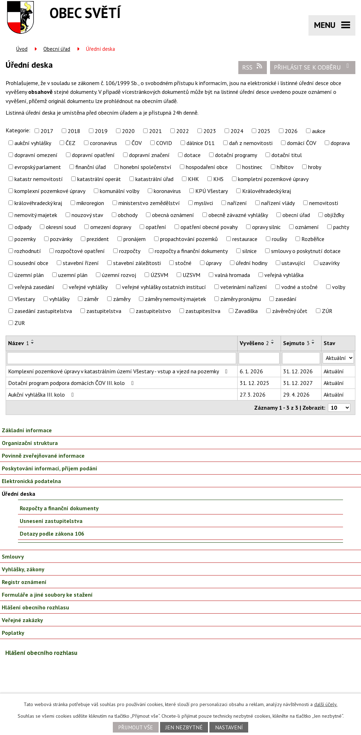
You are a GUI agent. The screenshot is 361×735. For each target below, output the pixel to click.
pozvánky (61, 238)
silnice (249, 250)
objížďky (334, 214)
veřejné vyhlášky (88, 286)
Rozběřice (312, 238)
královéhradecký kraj (38, 202)
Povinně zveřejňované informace (43, 455)
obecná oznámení (173, 214)
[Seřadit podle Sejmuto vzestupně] (313, 340)
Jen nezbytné (184, 727)
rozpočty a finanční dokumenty (191, 250)
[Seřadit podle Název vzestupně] (33, 340)
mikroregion (90, 202)
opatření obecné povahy (209, 226)
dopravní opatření (93, 154)
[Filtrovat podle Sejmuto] (301, 358)
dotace (192, 154)
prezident (98, 238)
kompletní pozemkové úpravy (273, 178)
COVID (164, 142)
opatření (156, 226)
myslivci (203, 202)
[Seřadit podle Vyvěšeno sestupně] (273, 343)
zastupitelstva (103, 310)
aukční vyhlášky (32, 142)
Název (18, 343)
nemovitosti (323, 202)
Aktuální (334, 371)
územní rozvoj (119, 274)
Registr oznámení (24, 581)
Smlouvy (13, 556)
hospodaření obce (207, 166)
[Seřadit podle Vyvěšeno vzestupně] (273, 340)
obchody (127, 214)
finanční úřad (90, 166)
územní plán (29, 274)
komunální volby (119, 190)
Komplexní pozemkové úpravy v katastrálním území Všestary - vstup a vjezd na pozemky (119, 371)
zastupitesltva (202, 310)
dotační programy (236, 154)
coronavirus (103, 142)
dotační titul (286, 154)
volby (338, 286)
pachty (341, 226)
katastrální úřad (154, 178)
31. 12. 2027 (298, 382)
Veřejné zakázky (22, 619)
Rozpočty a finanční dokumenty (59, 508)
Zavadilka (246, 310)
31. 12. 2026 (298, 371)
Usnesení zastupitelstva (51, 520)
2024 (237, 130)
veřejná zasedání (34, 286)
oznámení (307, 226)
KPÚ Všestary (211, 190)
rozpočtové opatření (80, 250)
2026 (291, 130)
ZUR (19, 322)
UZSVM (191, 274)
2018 (74, 130)
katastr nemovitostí (38, 178)
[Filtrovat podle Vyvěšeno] (259, 358)
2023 (209, 130)
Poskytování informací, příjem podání (49, 468)
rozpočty (129, 250)
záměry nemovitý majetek (175, 298)
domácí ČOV (301, 142)
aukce (318, 130)
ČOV (136, 142)
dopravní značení (149, 154)
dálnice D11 (200, 142)
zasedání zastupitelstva (43, 310)
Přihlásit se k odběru (313, 67)
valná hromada (232, 274)
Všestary (24, 298)
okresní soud (61, 226)
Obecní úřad (56, 49)
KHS (218, 178)
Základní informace (27, 430)
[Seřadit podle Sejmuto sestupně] (313, 343)
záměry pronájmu (240, 298)
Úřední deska (18, 493)
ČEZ (70, 142)
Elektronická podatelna (31, 480)
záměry (121, 298)
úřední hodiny (251, 262)
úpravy (213, 262)
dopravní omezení (35, 154)
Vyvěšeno (254, 343)
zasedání (285, 298)
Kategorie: (18, 130)
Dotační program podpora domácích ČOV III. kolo (72, 382)
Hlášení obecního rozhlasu (35, 607)
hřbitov (285, 166)
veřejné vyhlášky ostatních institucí (164, 286)
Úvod (21, 49)
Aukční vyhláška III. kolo (42, 394)
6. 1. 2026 (251, 371)
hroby (314, 166)
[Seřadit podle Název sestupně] (33, 343)
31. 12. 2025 (254, 382)
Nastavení (229, 727)
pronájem (134, 238)
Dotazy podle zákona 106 (52, 533)
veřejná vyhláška (284, 274)
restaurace (244, 238)
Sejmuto (296, 343)
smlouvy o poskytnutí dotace (306, 250)
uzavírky (329, 262)
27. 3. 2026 (252, 394)
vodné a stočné (299, 286)
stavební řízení (81, 262)
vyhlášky (59, 298)
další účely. (325, 704)
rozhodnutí (27, 250)
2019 (101, 130)
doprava (340, 142)
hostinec (252, 166)
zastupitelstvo (153, 310)
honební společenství (145, 166)
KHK (193, 178)
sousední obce (31, 262)
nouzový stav (87, 214)
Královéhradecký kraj (266, 190)
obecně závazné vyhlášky (238, 214)
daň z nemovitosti (251, 142)
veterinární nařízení (243, 286)
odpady (22, 226)
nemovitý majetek (35, 214)
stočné (183, 262)
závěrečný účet (289, 310)
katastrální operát (99, 178)
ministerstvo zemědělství (149, 202)
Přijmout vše (135, 727)
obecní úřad (296, 214)
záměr (91, 298)
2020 (128, 130)
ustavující (293, 262)
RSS (252, 67)
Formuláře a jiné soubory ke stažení (47, 594)
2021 (155, 130)
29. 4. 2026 (296, 394)
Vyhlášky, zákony (23, 569)
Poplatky (13, 632)
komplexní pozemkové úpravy (49, 190)
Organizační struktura (30, 442)
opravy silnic (266, 226)
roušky (279, 238)
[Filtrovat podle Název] (121, 358)
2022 (182, 130)
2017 (47, 130)
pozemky (25, 238)
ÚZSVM (159, 274)
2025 (264, 130)
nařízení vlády (278, 202)
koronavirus (167, 190)
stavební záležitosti (137, 262)
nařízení (237, 202)
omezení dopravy (110, 226)
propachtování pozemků (189, 238)
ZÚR (327, 310)
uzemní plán (72, 274)
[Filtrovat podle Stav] (338, 357)
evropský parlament (37, 166)
